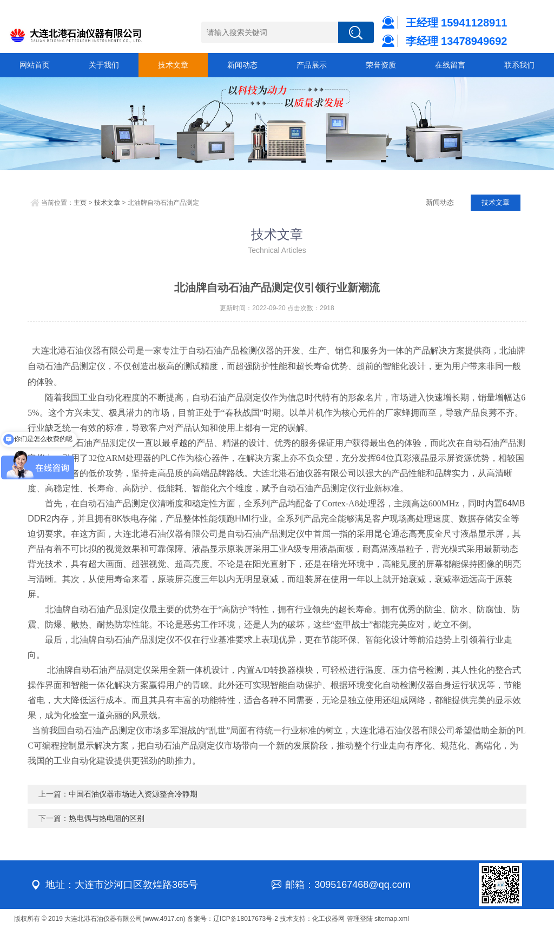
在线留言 (450, 65)
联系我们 (519, 65)
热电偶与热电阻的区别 (106, 818)
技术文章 (173, 65)
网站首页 (34, 65)
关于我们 (104, 65)
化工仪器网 (328, 919)
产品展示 (311, 65)
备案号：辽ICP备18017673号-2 (232, 919)
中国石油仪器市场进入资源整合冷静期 (133, 794)
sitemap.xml (391, 919)
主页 (80, 202)
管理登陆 (360, 919)
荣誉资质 (381, 65)
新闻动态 (242, 65)
